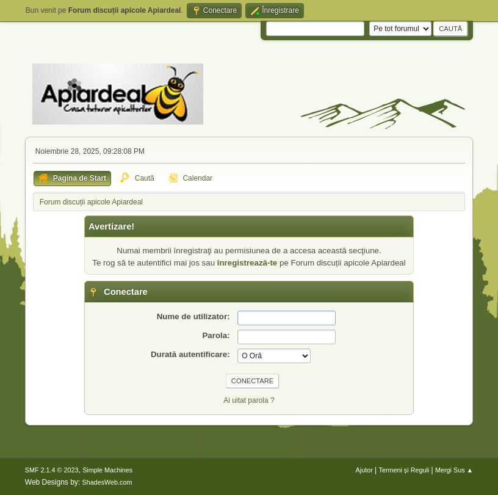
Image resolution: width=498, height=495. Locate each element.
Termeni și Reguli (404, 470)
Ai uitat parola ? (248, 400)
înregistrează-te (247, 262)
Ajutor (364, 470)
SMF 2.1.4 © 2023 (52, 470)
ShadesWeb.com (107, 482)
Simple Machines (107, 470)
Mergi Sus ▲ (454, 470)
